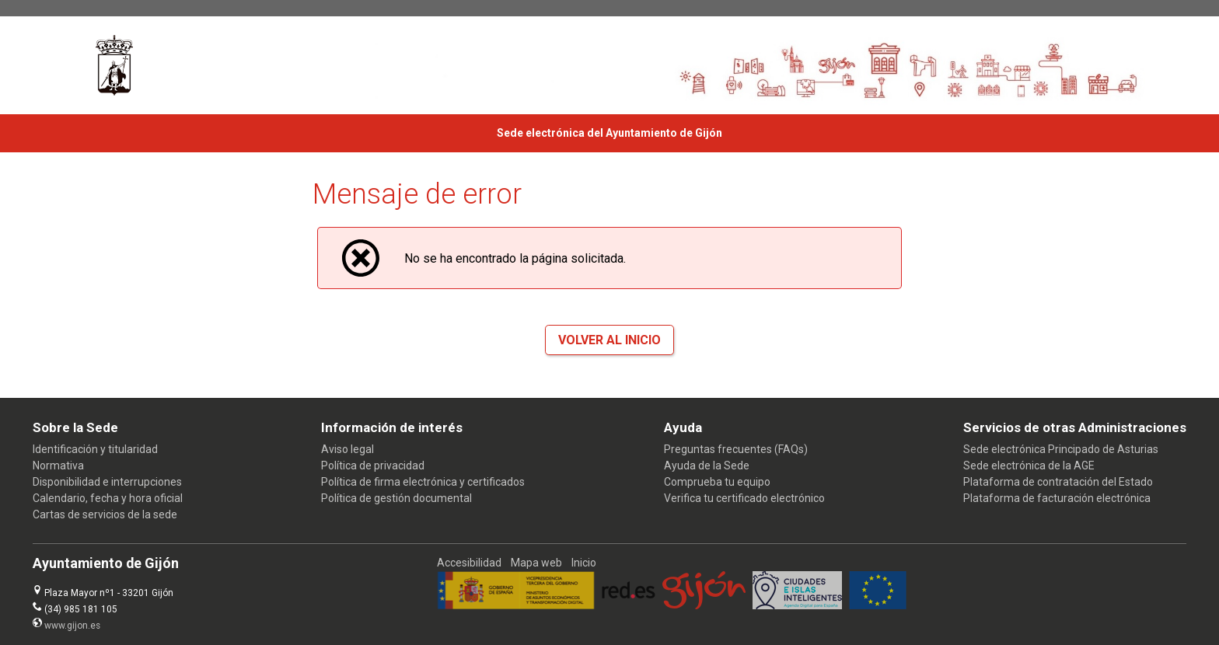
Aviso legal (347, 449)
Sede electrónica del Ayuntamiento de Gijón (609, 133)
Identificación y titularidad (95, 449)
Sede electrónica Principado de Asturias (1060, 449)
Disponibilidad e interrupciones (107, 482)
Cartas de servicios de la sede (105, 514)
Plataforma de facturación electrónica (1057, 498)
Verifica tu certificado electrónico (744, 498)
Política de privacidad (372, 465)
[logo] (114, 65)
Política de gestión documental (396, 498)
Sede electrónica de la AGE (1029, 465)
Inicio (583, 562)
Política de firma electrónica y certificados (423, 482)
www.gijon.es (72, 625)
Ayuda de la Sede (706, 465)
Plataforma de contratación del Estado (1058, 482)
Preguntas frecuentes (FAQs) (736, 449)
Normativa (58, 465)
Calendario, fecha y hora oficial (108, 498)
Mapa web (536, 562)
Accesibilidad (469, 562)
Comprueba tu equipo (717, 482)
